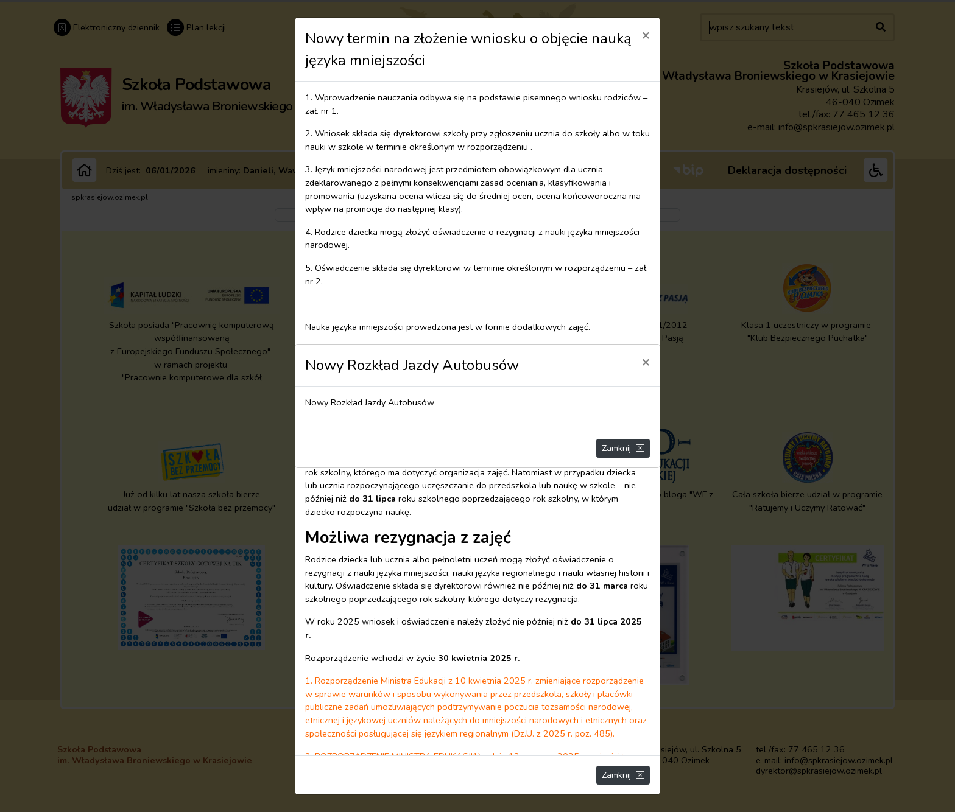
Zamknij (623, 448)
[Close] (646, 362)
